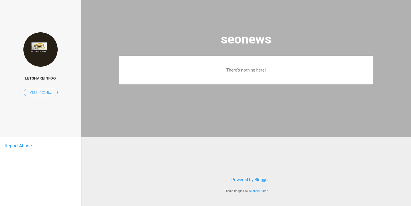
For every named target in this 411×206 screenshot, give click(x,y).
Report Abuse (18, 145)
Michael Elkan (258, 191)
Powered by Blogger (246, 179)
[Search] (369, 15)
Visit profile (41, 92)
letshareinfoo (40, 78)
